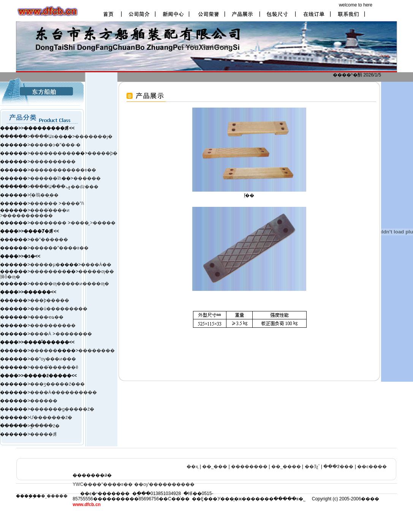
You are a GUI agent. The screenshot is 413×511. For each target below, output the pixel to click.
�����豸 (43, 434)
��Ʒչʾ (312, 466)
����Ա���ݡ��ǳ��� (64, 186)
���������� (53, 153)
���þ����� (49, 300)
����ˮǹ (73, 203)
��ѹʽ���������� (164, 484)
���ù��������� (58, 308)
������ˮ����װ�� (59, 248)
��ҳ (192, 466)
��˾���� (286, 466)
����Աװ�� (46, 136)
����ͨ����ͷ (50, 210)
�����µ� (45, 264)
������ (87, 178)
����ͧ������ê (54, 367)
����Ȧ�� (96, 264)
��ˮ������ (49, 239)
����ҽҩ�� (46, 317)
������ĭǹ (45, 178)
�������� (49, 222)
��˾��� (214, 466)
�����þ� (102, 153)
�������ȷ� (93, 136)
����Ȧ (40, 333)
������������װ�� (63, 170)
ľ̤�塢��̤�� (44, 195)
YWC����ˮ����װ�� (103, 484)
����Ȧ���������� (63, 392)
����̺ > (82, 222)
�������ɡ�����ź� (62, 409)
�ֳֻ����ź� (45, 425)
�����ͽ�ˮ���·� (55, 145)
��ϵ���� (372, 466)
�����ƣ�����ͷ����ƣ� (69, 283)
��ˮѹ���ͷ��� (53, 359)
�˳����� (54, 496)
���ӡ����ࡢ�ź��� (57, 384)
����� (104, 222)
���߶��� (338, 466)
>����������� (26, 215)
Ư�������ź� (51, 417)
